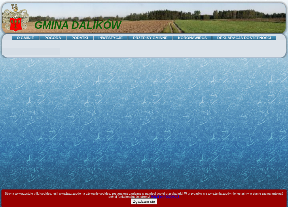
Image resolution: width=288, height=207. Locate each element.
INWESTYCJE (110, 38)
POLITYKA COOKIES (165, 196)
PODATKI (79, 38)
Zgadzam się (144, 201)
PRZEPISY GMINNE (150, 38)
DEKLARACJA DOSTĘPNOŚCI (244, 38)
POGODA (52, 38)
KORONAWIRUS (192, 38)
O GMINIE (25, 38)
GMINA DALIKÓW (77, 25)
